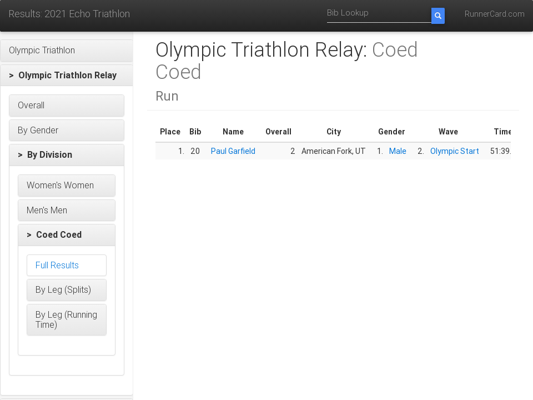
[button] (67, 50)
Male (397, 151)
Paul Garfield (233, 151)
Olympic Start (454, 151)
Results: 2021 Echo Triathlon (69, 13)
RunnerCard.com (495, 14)
